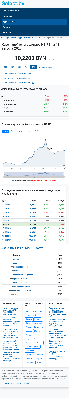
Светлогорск (38, 327)
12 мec (28, 131)
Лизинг (6, 27)
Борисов (36, 347)
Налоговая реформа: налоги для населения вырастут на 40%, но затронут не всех (57, 333)
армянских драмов (21, 279)
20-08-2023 (6, 217)
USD (5, 67)
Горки (38, 362)
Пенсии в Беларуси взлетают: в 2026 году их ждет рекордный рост (11, 311)
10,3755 (32, 228)
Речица (28, 335)
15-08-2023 (6, 236)
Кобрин (35, 315)
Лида (35, 339)
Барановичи (37, 311)
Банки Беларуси (11, 10)
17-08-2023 (6, 228)
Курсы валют (9, 21)
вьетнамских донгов (22, 290)
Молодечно (30, 355)
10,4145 (32, 240)
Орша (28, 323)
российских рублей (21, 267)
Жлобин (37, 331)
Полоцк (37, 319)
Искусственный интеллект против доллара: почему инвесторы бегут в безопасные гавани (11, 345)
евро (15, 263)
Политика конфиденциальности (15, 383)
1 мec (6, 131)
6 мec (21, 131)
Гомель (28, 327)
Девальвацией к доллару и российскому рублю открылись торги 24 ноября (11, 322)
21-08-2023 (6, 213)
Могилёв (29, 359)
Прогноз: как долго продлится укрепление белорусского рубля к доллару (11, 357)
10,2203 (32, 217)
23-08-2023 (6, 205)
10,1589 (32, 213)
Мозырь (29, 331)
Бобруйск (38, 359)
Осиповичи (30, 362)
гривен (16, 294)
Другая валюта (45, 67)
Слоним (39, 343)
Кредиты (7, 16)
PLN (26, 67)
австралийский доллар (23, 275)
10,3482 (32, 232)
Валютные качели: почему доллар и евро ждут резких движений (56, 344)
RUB (19, 67)
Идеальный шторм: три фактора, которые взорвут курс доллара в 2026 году (57, 312)
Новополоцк (37, 323)
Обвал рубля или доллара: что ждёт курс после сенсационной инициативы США (10, 333)
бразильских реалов (22, 286)
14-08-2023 (6, 240)
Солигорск (30, 351)
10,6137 (32, 236)
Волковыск (30, 343)
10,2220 (32, 209)
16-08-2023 (6, 232)
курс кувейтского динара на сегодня (19, 73)
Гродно (28, 339)
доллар (16, 259)
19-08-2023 (6, 220)
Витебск (29, 319)
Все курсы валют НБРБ (22, 247)
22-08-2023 (6, 209)
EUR (12, 67)
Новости (7, 32)
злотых (16, 271)
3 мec (13, 131)
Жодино (40, 355)
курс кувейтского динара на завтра (19, 78)
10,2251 (32, 205)
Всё (36, 131)
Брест (28, 311)
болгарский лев (20, 282)
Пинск (28, 315)
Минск (28, 347)
